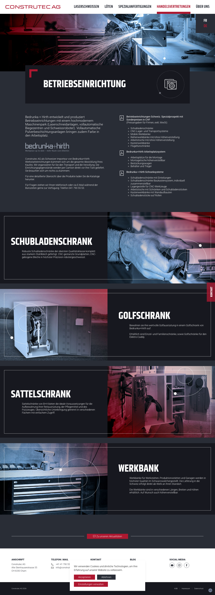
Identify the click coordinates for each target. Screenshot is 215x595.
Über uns (203, 7)
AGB (175, 589)
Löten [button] (109, 7)
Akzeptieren (84, 577)
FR (205, 20)
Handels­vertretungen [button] (173, 7)
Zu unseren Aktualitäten (107, 536)
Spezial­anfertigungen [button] (134, 7)
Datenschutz (198, 589)
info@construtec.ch (65, 567)
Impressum (186, 589)
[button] (210, 590)
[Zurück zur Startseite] (35, 7)
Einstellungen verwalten (91, 584)
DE (205, 26)
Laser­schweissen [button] (86, 7)
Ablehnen (106, 577)
